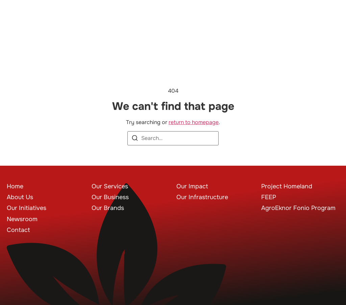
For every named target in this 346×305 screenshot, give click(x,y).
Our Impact (192, 186)
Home (15, 186)
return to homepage (194, 122)
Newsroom (22, 219)
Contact (18, 230)
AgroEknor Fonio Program (298, 208)
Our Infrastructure (202, 197)
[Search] (135, 139)
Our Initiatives (26, 208)
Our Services (110, 186)
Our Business (110, 197)
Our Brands (108, 208)
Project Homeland (286, 186)
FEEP (268, 197)
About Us (20, 197)
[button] (329, 25)
